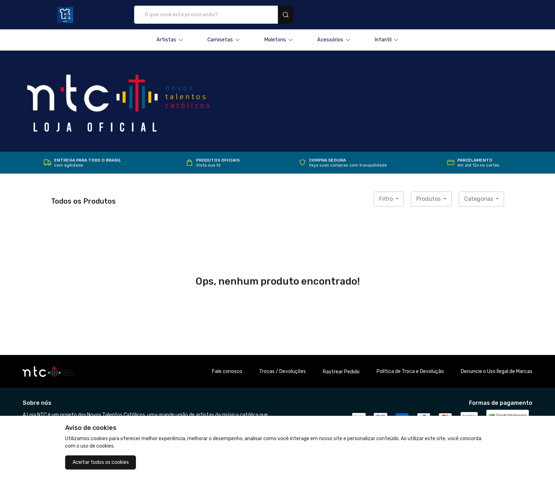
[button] (170, 40)
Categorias (479, 199)
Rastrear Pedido (341, 372)
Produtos (429, 199)
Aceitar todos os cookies (101, 462)
